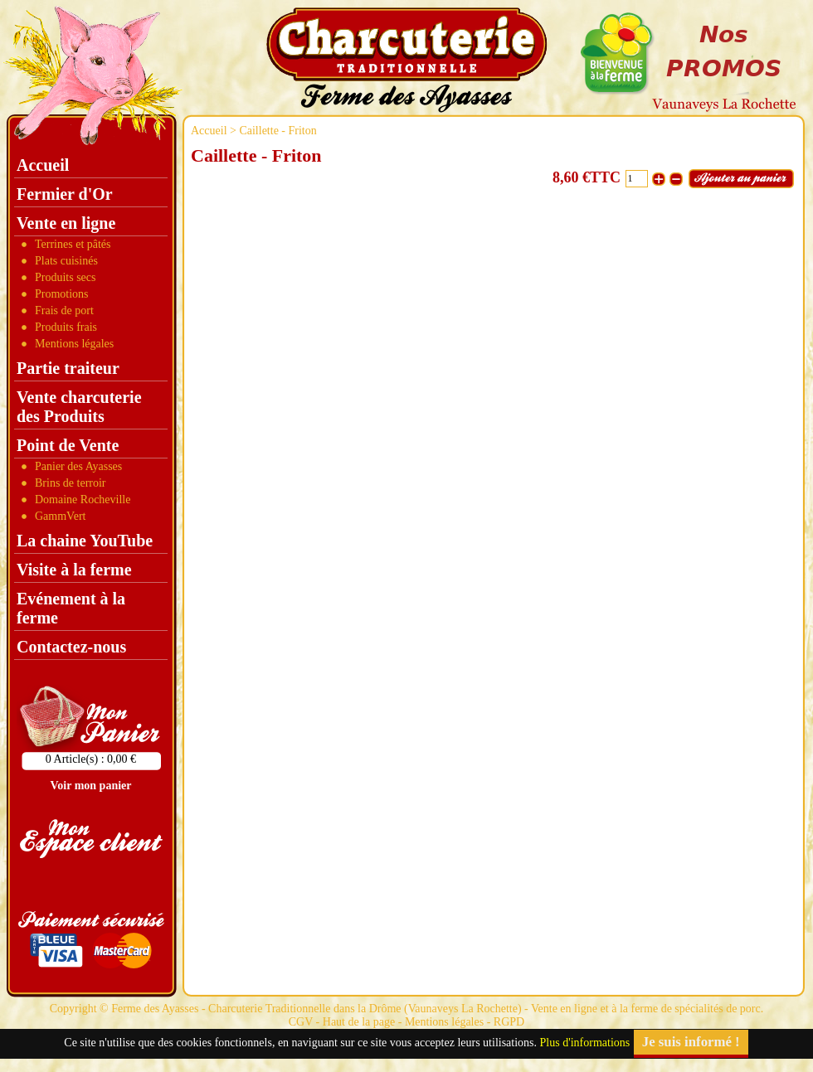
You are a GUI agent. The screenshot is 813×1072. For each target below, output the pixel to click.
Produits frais (66, 327)
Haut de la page (359, 1022)
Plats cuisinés (66, 261)
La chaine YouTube (85, 540)
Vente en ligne (66, 223)
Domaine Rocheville (82, 499)
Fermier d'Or (65, 194)
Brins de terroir (70, 483)
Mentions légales (74, 343)
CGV (301, 1022)
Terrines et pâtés (73, 244)
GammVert (60, 516)
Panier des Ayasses (78, 466)
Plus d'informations (585, 1042)
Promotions (62, 294)
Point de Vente (68, 445)
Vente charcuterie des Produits (79, 406)
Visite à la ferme (74, 569)
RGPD (509, 1022)
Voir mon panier (90, 785)
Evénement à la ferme (71, 608)
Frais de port (64, 310)
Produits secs (65, 277)
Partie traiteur (68, 368)
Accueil (209, 130)
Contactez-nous (71, 647)
